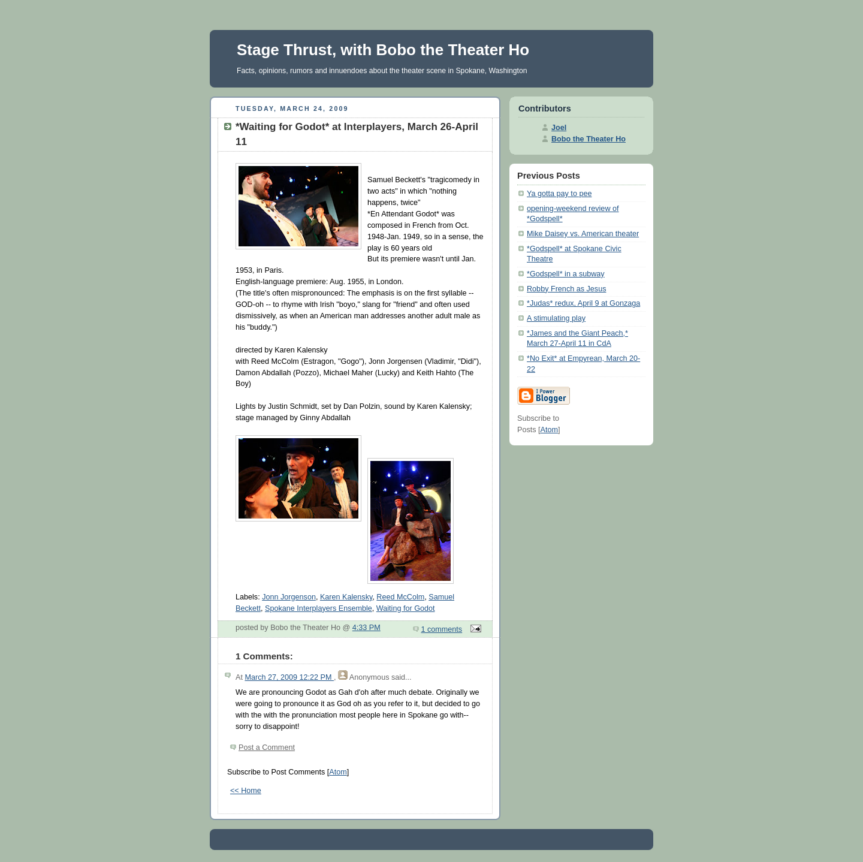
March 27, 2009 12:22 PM (289, 677)
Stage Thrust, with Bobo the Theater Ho (383, 50)
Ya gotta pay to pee (559, 193)
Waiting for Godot (405, 608)
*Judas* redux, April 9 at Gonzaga (583, 303)
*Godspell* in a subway (566, 274)
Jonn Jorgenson (289, 597)
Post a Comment (267, 747)
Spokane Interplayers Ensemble (318, 608)
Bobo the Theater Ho (588, 139)
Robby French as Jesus (566, 289)
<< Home (245, 790)
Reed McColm (400, 597)
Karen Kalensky (346, 597)
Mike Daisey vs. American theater (583, 234)
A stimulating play (556, 318)
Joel (558, 127)
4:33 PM (366, 627)
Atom (337, 772)
